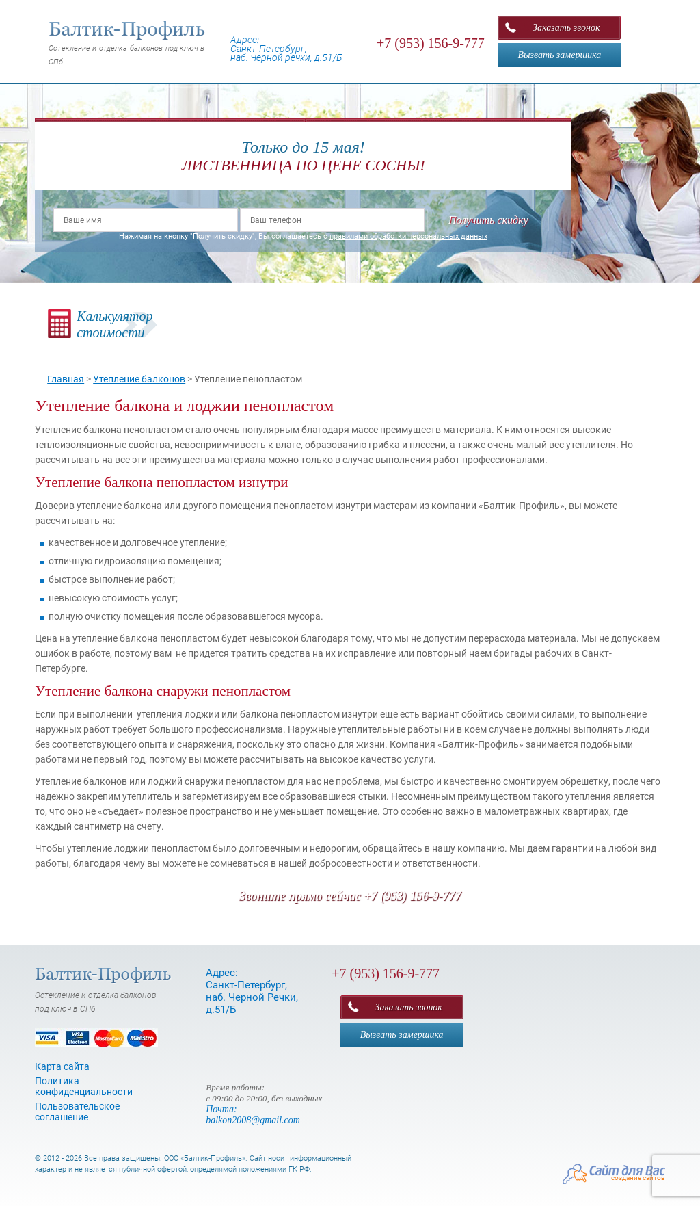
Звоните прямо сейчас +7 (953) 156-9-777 (350, 896)
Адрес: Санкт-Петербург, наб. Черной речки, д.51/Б (286, 48)
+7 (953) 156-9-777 (431, 43)
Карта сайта (62, 1066)
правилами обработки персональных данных (408, 236)
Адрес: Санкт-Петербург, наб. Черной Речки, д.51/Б (252, 991)
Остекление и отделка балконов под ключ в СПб (127, 43)
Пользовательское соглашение (77, 1112)
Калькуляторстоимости (114, 324)
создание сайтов (638, 1177)
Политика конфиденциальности (84, 1086)
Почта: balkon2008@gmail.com (253, 1114)
